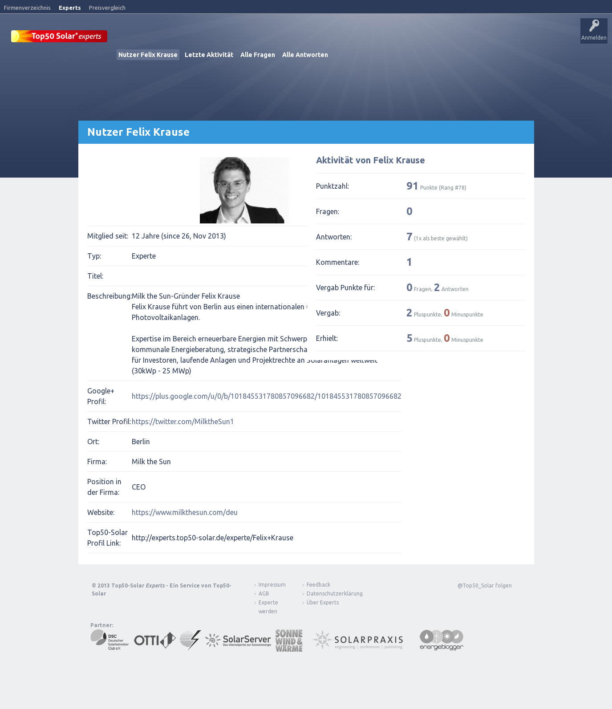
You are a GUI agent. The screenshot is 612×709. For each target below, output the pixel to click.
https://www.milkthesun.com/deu (185, 512)
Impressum (272, 584)
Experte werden (268, 606)
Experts (70, 7)
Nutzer (345, 37)
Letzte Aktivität (209, 54)
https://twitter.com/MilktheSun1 (183, 421)
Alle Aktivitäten (232, 37)
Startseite (132, 37)
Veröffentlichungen (178, 37)
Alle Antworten (305, 54)
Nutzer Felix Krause (148, 54)
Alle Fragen (257, 54)
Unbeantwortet (280, 37)
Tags (317, 37)
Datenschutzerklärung (328, 593)
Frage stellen (379, 37)
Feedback (318, 584)
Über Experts (443, 37)
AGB (264, 593)
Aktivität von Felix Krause (370, 159)
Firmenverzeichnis (27, 7)
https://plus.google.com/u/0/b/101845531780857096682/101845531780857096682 (266, 396)
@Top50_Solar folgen (485, 585)
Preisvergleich (107, 7)
